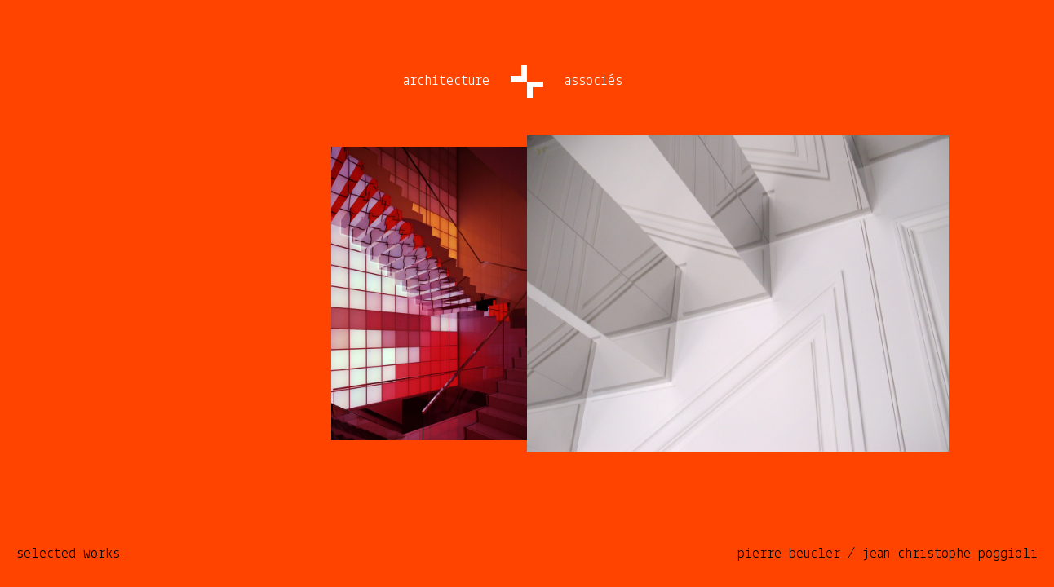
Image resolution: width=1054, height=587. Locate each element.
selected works (68, 554)
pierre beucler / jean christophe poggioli (887, 554)
